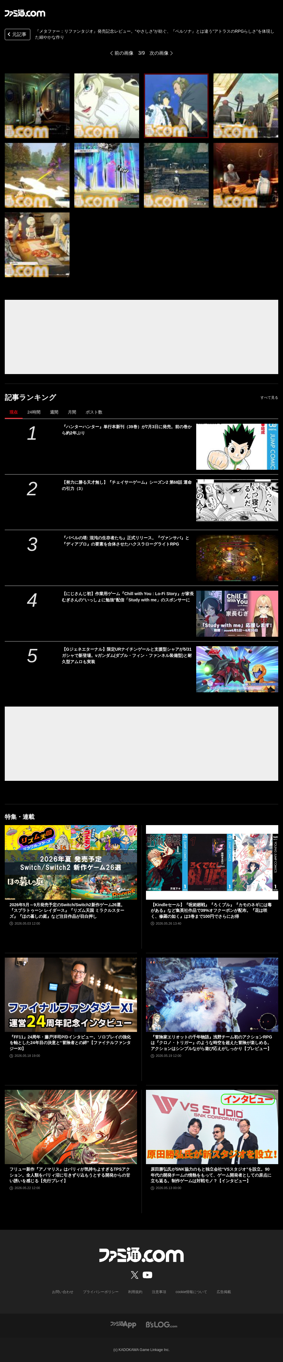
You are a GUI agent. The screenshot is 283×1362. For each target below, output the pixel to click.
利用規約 (135, 1292)
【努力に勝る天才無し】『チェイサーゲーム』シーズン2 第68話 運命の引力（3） (127, 485)
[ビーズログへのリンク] (161, 1324)
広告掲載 (224, 1292)
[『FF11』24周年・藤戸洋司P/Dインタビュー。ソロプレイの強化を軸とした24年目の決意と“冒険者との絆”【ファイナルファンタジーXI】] (71, 995)
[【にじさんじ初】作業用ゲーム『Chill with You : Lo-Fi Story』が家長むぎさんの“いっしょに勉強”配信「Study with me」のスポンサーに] (237, 614)
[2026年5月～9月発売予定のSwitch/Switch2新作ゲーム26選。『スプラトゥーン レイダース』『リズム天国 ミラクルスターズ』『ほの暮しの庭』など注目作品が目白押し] (71, 862)
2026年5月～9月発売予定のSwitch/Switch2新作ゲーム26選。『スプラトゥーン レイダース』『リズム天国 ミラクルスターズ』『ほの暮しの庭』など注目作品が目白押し (67, 910)
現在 (14, 412)
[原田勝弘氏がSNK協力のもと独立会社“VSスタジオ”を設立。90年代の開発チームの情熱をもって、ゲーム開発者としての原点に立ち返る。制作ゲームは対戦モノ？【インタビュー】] (212, 1127)
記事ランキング (30, 397)
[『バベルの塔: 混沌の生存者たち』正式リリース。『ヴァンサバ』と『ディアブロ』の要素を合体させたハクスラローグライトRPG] (237, 558)
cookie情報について (191, 1292)
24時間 (33, 412)
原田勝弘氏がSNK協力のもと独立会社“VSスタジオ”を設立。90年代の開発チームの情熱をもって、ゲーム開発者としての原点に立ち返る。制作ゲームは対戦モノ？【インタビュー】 (211, 1175)
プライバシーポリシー (101, 1292)
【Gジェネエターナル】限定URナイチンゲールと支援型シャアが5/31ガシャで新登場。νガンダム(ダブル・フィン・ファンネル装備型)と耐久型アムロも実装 (127, 655)
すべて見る (269, 397)
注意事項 (159, 1292)
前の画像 (123, 53)
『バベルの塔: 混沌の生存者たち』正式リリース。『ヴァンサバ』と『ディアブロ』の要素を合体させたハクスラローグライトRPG (125, 540)
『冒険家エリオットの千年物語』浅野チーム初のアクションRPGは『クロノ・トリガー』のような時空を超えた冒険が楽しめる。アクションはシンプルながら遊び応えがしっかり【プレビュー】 (211, 1043)
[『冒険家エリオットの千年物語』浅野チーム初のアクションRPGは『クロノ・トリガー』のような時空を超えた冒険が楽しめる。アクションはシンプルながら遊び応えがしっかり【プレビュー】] (212, 995)
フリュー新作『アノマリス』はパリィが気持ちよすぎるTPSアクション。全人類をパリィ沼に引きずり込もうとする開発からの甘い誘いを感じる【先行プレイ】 (70, 1175)
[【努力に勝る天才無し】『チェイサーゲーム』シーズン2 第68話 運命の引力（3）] (237, 502)
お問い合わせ (62, 1292)
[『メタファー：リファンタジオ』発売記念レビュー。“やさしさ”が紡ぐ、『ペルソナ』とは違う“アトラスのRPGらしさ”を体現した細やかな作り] (37, 105)
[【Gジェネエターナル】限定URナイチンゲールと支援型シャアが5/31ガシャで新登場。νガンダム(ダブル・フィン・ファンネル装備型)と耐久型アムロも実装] (237, 669)
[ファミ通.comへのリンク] (25, 13)
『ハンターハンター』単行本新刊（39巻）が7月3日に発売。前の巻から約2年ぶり (127, 429)
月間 (72, 412)
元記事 (16, 35)
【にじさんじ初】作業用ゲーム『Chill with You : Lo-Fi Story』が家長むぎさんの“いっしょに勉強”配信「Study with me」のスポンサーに (128, 596)
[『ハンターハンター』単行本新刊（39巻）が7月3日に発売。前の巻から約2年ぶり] (237, 447)
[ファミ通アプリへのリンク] (123, 1324)
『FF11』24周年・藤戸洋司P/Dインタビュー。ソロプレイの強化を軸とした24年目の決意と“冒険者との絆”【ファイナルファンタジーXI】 (70, 1043)
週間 (54, 412)
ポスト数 (94, 412)
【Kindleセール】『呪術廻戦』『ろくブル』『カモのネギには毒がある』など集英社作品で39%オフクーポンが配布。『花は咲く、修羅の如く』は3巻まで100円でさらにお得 (211, 910)
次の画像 (159, 53)
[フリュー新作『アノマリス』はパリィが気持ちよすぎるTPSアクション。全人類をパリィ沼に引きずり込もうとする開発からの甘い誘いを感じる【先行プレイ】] (71, 1127)
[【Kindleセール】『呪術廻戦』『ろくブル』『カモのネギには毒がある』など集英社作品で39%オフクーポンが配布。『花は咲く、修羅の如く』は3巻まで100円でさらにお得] (212, 862)
